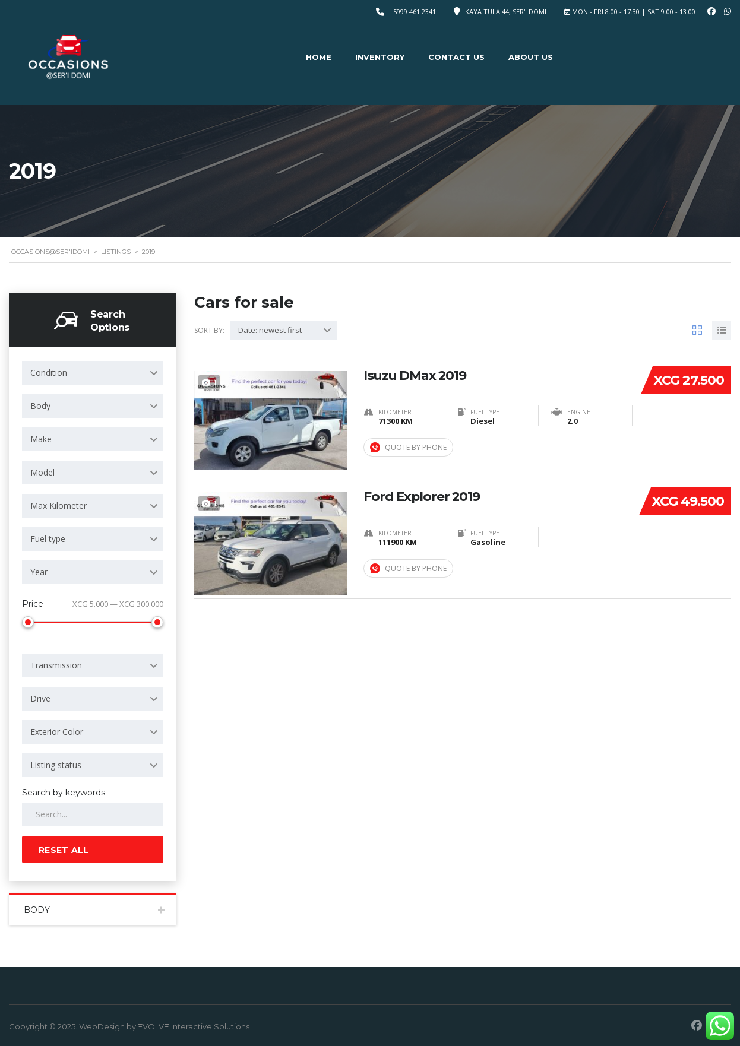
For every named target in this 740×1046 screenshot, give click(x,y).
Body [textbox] (40, 405)
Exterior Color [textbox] (56, 731)
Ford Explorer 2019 (422, 496)
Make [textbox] (41, 439)
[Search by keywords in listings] (92, 814)
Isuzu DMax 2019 (415, 374)
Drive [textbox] (40, 698)
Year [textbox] (39, 572)
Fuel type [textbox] (47, 538)
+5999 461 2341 (412, 11)
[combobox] (92, 373)
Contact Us (456, 57)
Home (318, 57)
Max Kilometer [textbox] (58, 505)
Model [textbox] (42, 472)
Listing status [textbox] (55, 765)
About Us (530, 57)
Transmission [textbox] (56, 665)
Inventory (379, 57)
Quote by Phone (408, 447)
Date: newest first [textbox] (270, 330)
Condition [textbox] (48, 372)
